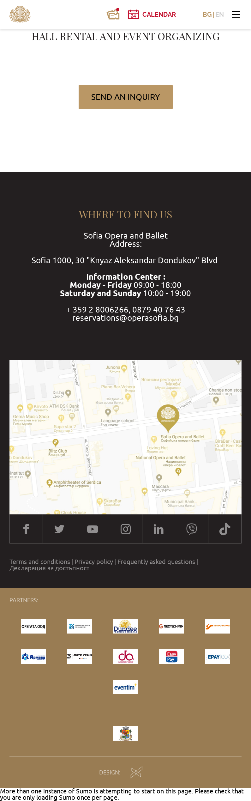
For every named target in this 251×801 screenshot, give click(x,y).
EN (219, 14)
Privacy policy (94, 562)
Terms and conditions (39, 562)
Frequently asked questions (156, 562)
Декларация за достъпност (49, 568)
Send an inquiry (125, 96)
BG (207, 14)
